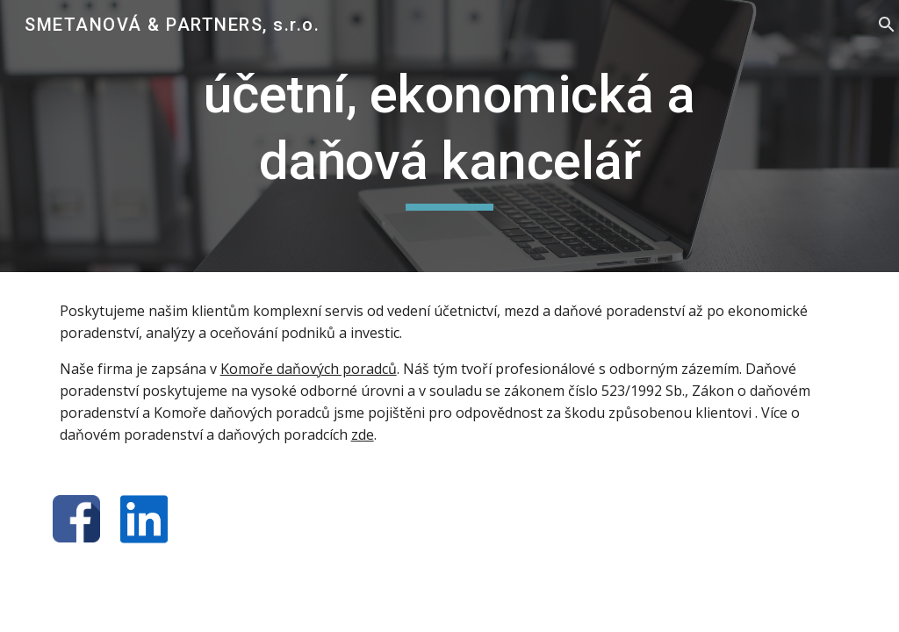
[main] (449, 135)
